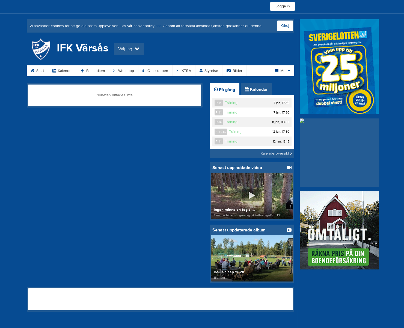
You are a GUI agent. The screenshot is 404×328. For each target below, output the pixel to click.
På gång (224, 89)
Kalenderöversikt (276, 153)
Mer (282, 70)
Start (37, 70)
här (158, 26)
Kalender (62, 70)
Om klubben (155, 70)
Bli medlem (93, 70)
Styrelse (209, 70)
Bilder (234, 70)
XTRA (184, 70)
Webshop (123, 70)
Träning (231, 102)
